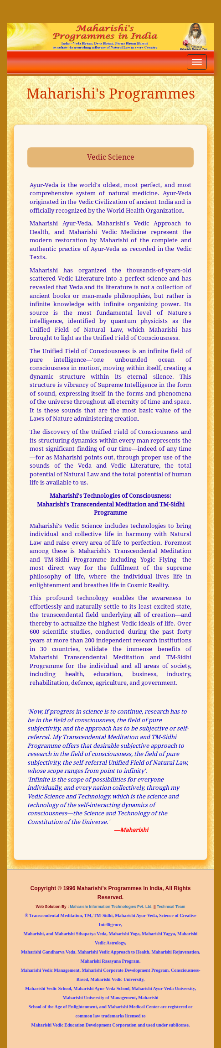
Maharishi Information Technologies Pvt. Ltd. (111, 906)
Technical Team (170, 906)
